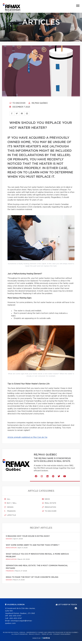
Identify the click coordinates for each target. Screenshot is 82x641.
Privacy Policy (34, 634)
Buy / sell (10, 503)
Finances (10, 511)
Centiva (46, 638)
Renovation (49, 507)
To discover (17, 103)
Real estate (49, 503)
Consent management (62, 634)
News (46, 499)
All (7, 499)
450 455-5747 (15, 616)
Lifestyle (10, 515)
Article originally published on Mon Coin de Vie (27, 437)
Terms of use (47, 634)
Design (8, 507)
